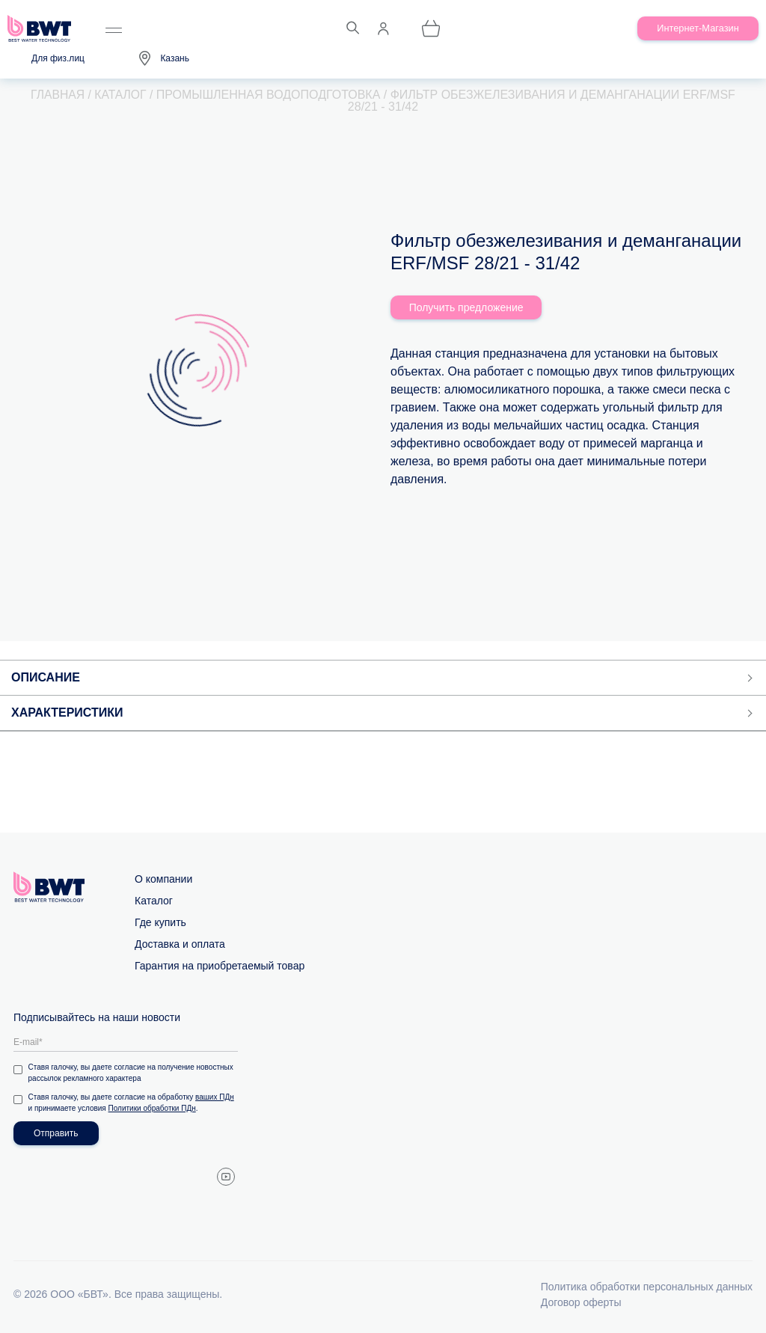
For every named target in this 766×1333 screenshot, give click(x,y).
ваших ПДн (215, 1097)
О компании (163, 879)
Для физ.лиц (58, 58)
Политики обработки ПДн (152, 1108)
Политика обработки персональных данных (647, 1287)
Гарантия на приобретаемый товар (219, 966)
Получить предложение (466, 307)
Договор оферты (581, 1302)
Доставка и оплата (180, 944)
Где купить (160, 922)
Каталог (154, 901)
